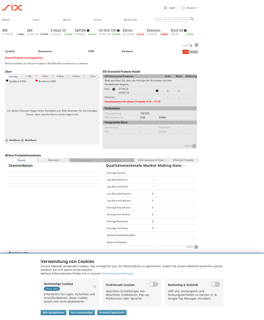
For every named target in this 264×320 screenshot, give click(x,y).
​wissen (67, 19)
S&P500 (81, 30)
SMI (5, 30)
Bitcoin (128, 30)
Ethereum (153, 30)
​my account (130, 19)
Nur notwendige (82, 312)
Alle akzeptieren (53, 312)
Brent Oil (177, 30)
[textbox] (171, 19)
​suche (35, 19)
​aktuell (6, 19)
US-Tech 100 (108, 30)
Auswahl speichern (111, 312)
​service (97, 19)
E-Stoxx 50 (58, 30)
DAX (29, 30)
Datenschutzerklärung (117, 273)
